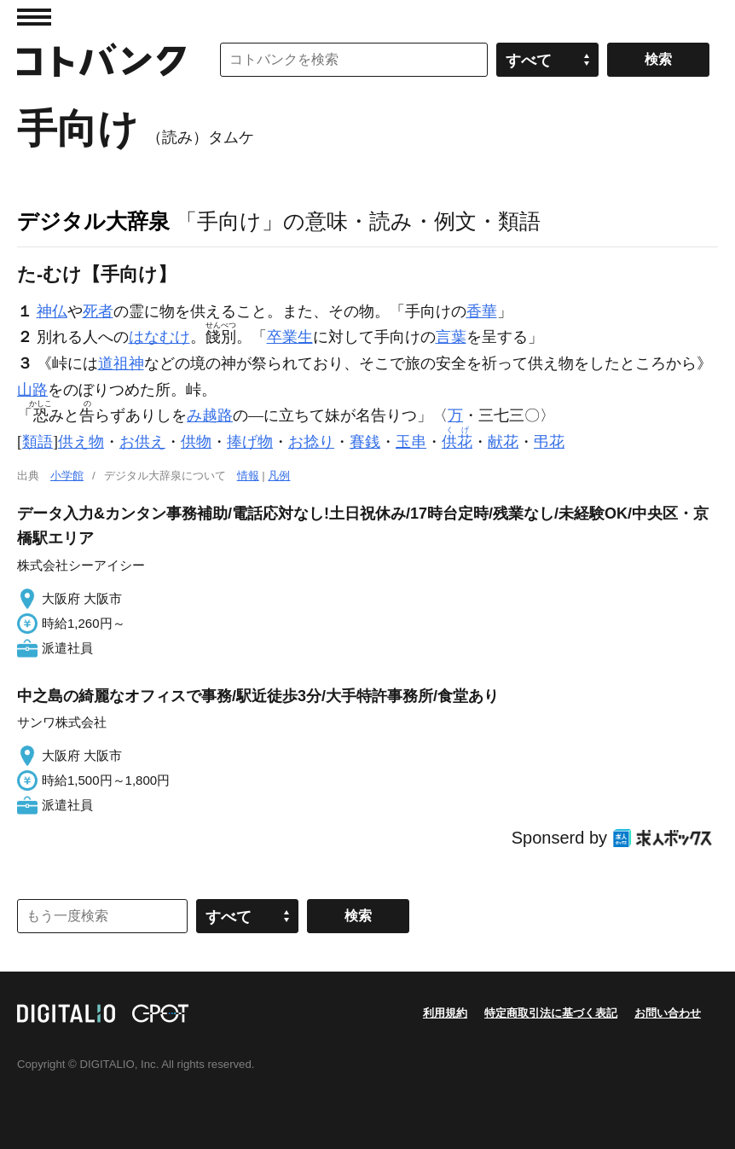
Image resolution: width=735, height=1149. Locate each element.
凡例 (279, 475)
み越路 (210, 415)
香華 (481, 311)
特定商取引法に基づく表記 (550, 1013)
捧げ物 (250, 441)
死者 (98, 311)
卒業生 (290, 336)
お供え (142, 441)
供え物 (81, 441)
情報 (248, 475)
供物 (196, 441)
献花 (503, 441)
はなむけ (159, 336)
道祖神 (121, 363)
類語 (37, 441)
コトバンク (101, 60)
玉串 (411, 441)
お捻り (311, 441)
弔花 (549, 441)
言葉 (451, 336)
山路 (32, 389)
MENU (34, 17)
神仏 (52, 311)
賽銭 (365, 441)
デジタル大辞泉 (93, 221)
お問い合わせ (667, 1013)
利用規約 (445, 1013)
